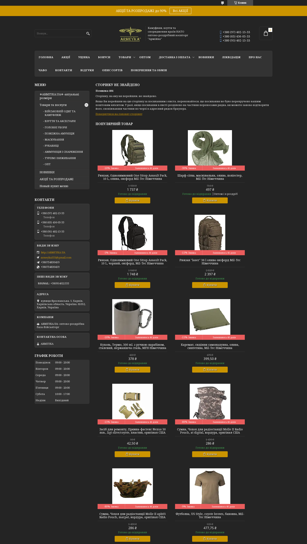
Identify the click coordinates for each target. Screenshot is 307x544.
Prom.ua (176, 536)
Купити (126, 203)
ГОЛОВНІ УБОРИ (56, 127)
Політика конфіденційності (205, 540)
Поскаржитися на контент (166, 540)
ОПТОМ (145, 57)
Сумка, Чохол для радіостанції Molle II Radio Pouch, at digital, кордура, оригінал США (184, 354)
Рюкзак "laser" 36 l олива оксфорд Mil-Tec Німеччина (124, 265)
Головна (46, 57)
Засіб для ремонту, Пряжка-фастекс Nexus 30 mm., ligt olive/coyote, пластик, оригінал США (123, 356)
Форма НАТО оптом (108, 501)
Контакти (63, 70)
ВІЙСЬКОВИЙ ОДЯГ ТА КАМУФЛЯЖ (60, 113)
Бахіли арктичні (46, 512)
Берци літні (43, 517)
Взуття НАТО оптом (48, 501)
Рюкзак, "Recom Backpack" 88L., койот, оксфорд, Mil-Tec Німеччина (244, 444)
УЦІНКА (84, 57)
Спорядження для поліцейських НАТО (182, 501)
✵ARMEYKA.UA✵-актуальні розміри (59, 96)
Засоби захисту (166, 506)
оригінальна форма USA (111, 517)
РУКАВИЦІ (52, 145)
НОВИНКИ (206, 57)
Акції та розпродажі (230, 501)
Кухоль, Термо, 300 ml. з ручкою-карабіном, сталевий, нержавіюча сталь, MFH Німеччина (184, 266)
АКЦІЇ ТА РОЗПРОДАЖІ (56, 179)
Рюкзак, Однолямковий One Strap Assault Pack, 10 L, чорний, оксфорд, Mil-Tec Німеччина (244, 179)
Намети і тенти (166, 517)
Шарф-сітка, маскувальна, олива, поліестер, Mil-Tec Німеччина (183, 177)
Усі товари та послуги (254, 480)
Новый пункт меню (54, 186)
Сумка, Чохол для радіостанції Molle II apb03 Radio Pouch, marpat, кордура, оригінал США (244, 354)
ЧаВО (43, 70)
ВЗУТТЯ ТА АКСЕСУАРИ (60, 121)
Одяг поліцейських (108, 523)
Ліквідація (231, 57)
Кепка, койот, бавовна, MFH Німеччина (184, 444)
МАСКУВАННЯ (54, 139)
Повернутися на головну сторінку (119, 114)
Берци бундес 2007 (47, 506)
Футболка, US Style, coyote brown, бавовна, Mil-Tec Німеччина (124, 444)
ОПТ (48, 164)
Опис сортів (112, 70)
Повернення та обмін (149, 70)
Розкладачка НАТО (169, 512)
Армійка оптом (226, 512)
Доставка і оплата (174, 57)
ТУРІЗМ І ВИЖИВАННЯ (60, 158)
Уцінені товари (226, 506)
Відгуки (87, 70)
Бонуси (104, 57)
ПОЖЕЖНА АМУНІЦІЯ (59, 133)
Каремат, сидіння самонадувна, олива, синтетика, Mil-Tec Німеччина (244, 266)
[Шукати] (87, 33)
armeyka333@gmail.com (56, 257)
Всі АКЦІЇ (180, 11)
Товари (125, 57)
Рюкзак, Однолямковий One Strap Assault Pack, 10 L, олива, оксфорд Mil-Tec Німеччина (124, 179)
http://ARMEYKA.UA (53, 252)
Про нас (255, 57)
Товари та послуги (53, 105)
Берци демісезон (46, 523)
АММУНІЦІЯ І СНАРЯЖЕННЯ (64, 152)
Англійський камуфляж (111, 506)
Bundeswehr (103, 512)
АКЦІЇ (65, 57)
